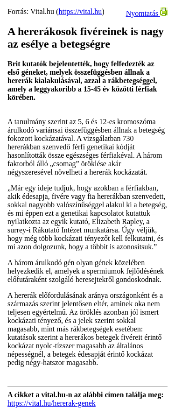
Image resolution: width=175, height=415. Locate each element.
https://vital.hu (80, 11)
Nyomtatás (147, 13)
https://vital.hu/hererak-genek (51, 403)
